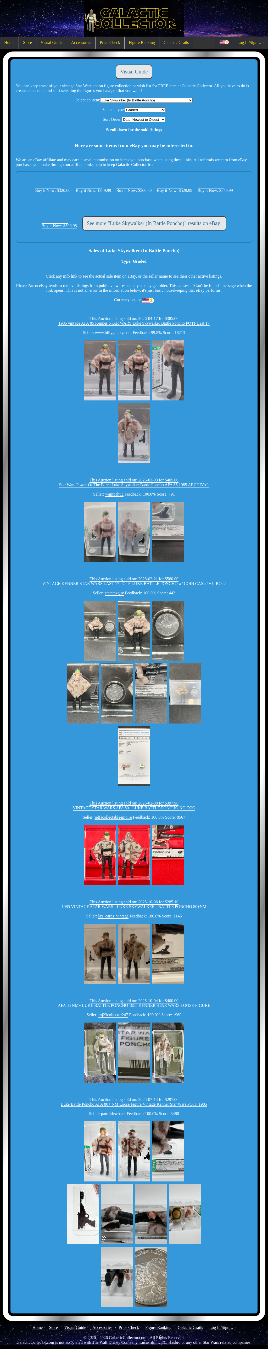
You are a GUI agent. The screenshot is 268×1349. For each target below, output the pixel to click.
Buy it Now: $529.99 (174, 190)
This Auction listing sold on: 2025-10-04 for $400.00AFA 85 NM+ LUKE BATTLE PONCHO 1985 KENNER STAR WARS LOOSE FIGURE (134, 1003)
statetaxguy (114, 593)
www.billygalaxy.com (113, 332)
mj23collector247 (113, 1015)
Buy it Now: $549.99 (215, 190)
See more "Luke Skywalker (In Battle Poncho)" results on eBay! (154, 223)
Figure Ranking (142, 42)
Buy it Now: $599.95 (59, 225)
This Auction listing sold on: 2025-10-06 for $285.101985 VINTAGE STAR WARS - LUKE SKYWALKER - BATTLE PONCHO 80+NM (134, 904)
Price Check (110, 42)
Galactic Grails (176, 42)
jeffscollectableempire (113, 817)
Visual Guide (52, 42)
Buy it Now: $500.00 (134, 190)
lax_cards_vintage (113, 916)
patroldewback (113, 1113)
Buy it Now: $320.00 (52, 190)
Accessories (81, 42)
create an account (30, 90)
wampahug (114, 494)
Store (27, 42)
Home (9, 42)
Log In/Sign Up (250, 42)
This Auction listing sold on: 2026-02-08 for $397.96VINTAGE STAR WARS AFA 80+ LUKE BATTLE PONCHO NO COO (134, 805)
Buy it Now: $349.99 (93, 190)
